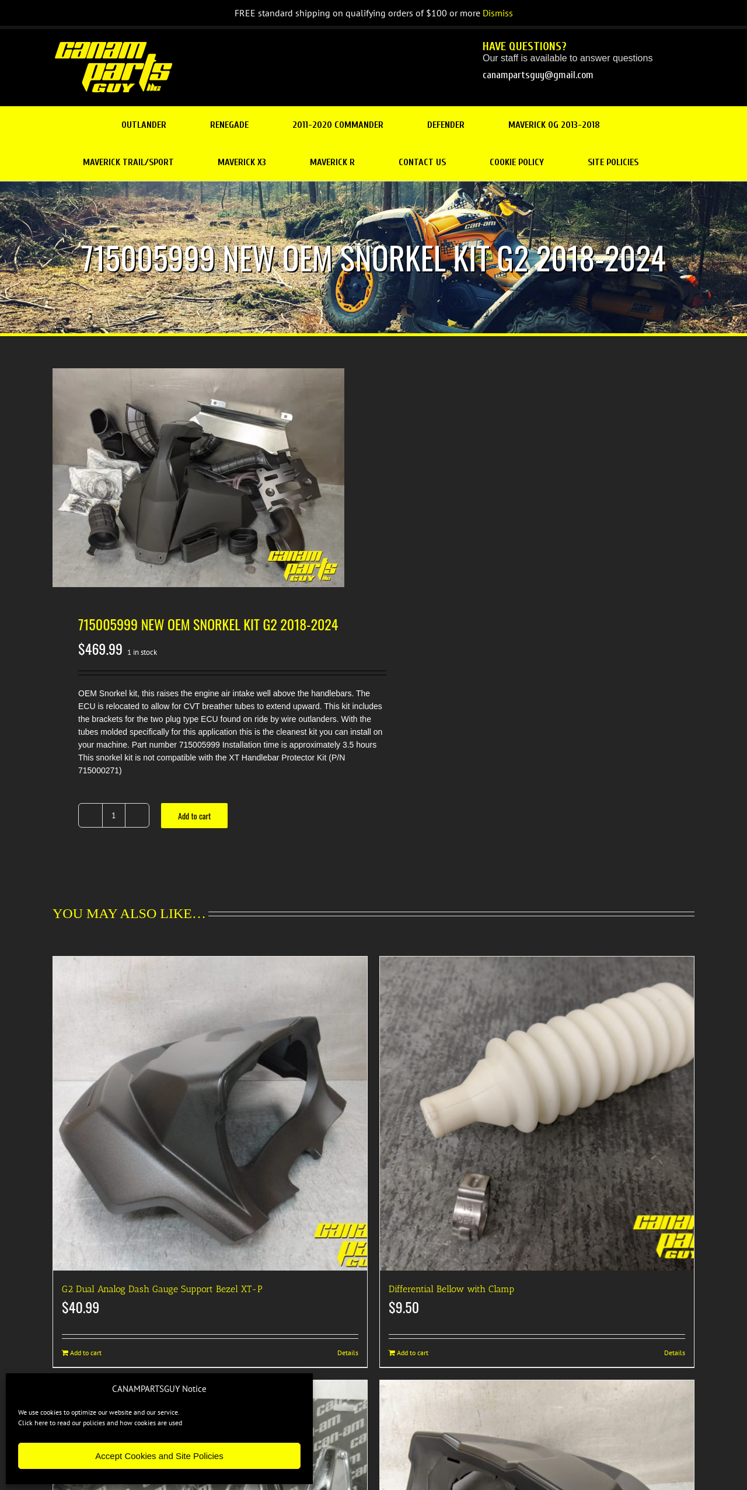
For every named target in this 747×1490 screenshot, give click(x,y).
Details (347, 1352)
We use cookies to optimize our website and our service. (99, 1412)
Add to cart (194, 815)
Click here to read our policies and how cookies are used (100, 1422)
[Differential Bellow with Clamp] (537, 1114)
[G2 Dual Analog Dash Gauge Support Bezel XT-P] (210, 1114)
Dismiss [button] (498, 13)
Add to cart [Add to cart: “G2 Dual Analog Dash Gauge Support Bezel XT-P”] (86, 1352)
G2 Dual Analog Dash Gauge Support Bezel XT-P (162, 1288)
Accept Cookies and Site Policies (159, 1456)
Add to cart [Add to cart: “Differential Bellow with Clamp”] (412, 1352)
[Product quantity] (113, 815)
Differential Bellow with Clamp (451, 1288)
